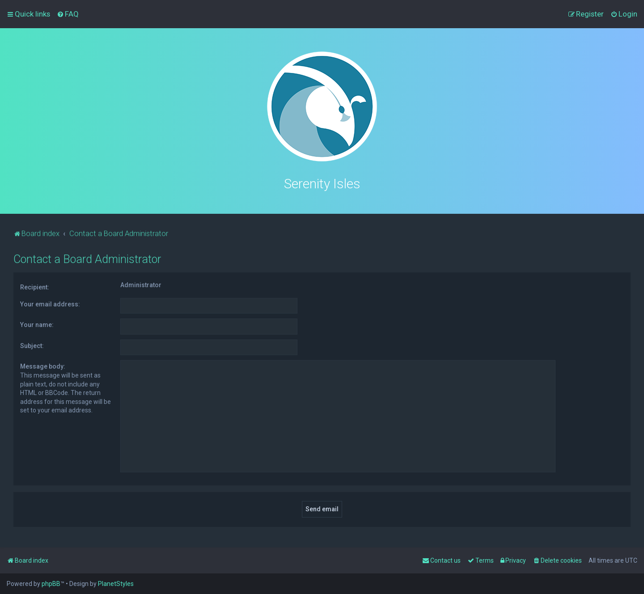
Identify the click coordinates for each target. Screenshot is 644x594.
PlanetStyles (116, 583)
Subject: (32, 344)
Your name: (37, 323)
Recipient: (34, 286)
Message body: (42, 365)
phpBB (51, 583)
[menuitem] (68, 14)
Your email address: (50, 302)
